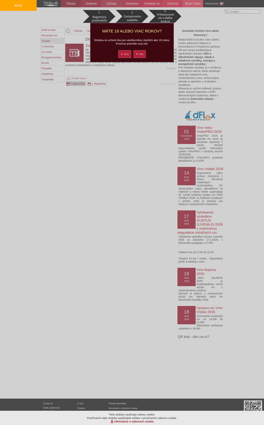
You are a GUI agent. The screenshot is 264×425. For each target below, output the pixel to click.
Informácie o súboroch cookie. (134, 421)
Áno (124, 54)
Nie (139, 54)
